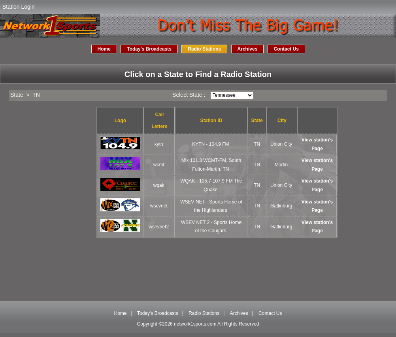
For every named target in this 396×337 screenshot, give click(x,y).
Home (104, 49)
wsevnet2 (159, 227)
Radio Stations (204, 49)
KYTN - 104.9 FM (210, 144)
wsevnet (159, 206)
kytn (159, 144)
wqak (158, 185)
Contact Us (286, 49)
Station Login (18, 7)
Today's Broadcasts (149, 49)
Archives (248, 49)
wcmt (158, 165)
